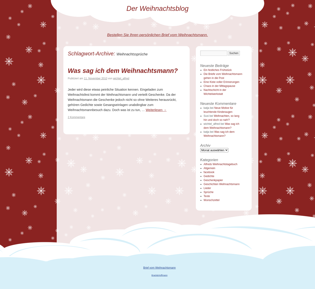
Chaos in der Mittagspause (219, 86)
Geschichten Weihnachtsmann (222, 184)
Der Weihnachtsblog (157, 8)
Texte (207, 196)
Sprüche (209, 192)
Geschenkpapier (213, 180)
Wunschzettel (212, 200)
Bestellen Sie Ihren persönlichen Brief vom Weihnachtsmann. (157, 35)
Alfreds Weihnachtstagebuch (220, 164)
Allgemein (209, 168)
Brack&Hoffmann (159, 275)
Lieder (207, 188)
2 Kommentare (76, 117)
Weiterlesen (156, 110)
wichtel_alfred (121, 78)
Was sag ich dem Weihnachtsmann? (123, 70)
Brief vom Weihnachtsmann (159, 267)
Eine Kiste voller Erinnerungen (221, 82)
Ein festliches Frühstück (218, 70)
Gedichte (209, 176)
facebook (209, 172)
